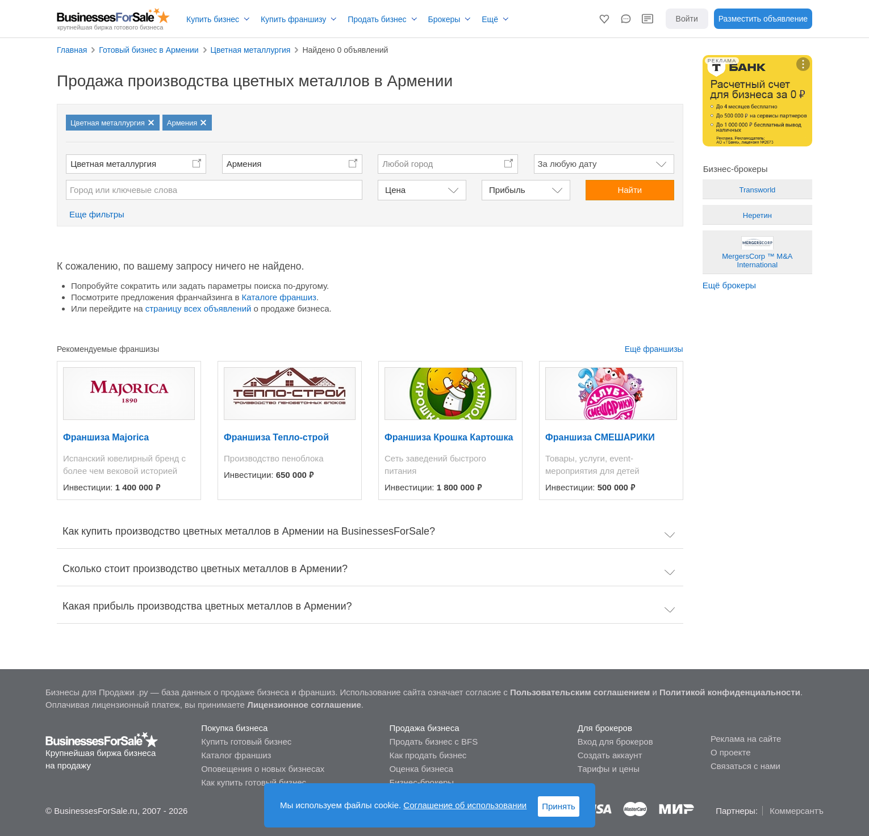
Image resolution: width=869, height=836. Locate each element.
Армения (244, 164)
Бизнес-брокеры (421, 782)
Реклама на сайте (746, 738)
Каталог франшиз (236, 755)
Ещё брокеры (729, 285)
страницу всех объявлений (198, 308)
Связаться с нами (745, 766)
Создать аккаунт (610, 755)
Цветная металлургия (113, 164)
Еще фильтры (96, 214)
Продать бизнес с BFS (433, 741)
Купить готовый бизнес (246, 741)
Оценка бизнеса (421, 769)
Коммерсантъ (797, 811)
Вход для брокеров (615, 741)
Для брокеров (605, 728)
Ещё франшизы (654, 349)
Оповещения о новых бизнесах (262, 769)
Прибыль (507, 190)
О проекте (731, 752)
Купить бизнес (212, 19)
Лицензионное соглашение (304, 704)
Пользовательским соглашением (580, 692)
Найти (629, 190)
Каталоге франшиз (279, 297)
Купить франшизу (293, 19)
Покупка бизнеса (234, 728)
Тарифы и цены (609, 769)
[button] (604, 18)
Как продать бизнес (427, 755)
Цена (395, 190)
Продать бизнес (377, 19)
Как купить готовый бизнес (253, 782)
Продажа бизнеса (424, 728)
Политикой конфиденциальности (729, 692)
